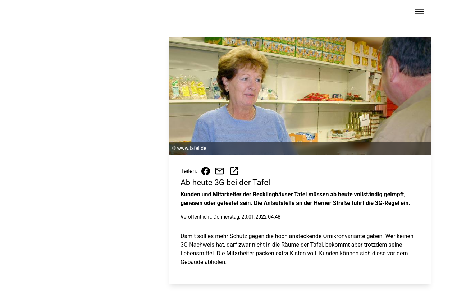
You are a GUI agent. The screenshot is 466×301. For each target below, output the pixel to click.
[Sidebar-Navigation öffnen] (419, 13)
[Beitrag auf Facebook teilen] (205, 171)
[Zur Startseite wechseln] (58, 13)
